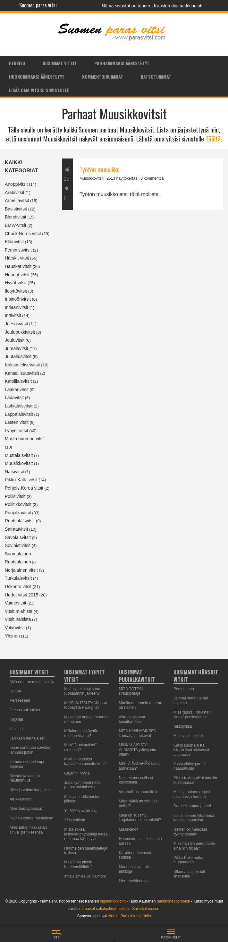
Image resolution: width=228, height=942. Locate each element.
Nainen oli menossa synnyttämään (190, 831)
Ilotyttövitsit (16, 291)
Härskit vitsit (17, 258)
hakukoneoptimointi (173, 901)
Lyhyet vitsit (16, 430)
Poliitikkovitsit (18, 504)
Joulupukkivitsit (20, 332)
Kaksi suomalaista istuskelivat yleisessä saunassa (191, 750)
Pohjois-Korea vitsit (24, 488)
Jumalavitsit (16, 348)
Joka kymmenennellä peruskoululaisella (82, 784)
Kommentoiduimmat (102, 76)
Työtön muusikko (100, 169)
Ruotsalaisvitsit (20, 520)
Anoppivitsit (16, 184)
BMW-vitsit (15, 225)
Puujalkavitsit (18, 512)
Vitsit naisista (18, 619)
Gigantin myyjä (76, 773)
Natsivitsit (14, 471)
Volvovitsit (15, 627)
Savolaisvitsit (18, 537)
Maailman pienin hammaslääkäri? (78, 864)
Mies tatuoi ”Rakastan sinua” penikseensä (28, 829)
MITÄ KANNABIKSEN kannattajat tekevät (137, 733)
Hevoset (17, 729)
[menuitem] (17, 63)
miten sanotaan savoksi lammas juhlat (30, 749)
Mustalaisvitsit (19, 455)
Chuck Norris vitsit (23, 233)
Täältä (213, 138)
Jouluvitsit (14, 340)
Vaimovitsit (15, 602)
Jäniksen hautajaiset (27, 738)
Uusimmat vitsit (60, 63)
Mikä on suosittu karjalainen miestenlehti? (85, 761)
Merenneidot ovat (134, 881)
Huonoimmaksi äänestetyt (36, 76)
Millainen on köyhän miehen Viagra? (81, 733)
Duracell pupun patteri (192, 806)
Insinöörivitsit (18, 299)
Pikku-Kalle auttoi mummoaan (188, 859)
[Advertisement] (142, 272)
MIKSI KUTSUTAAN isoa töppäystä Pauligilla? (85, 705)
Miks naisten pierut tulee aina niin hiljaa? (194, 845)
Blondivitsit (15, 216)
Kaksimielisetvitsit (22, 364)
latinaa (15, 691)
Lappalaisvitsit (19, 414)
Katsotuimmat (156, 76)
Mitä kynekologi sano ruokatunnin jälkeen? (82, 691)
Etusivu (17, 63)
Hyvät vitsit (16, 282)
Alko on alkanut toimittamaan (132, 719)
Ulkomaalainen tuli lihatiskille (189, 873)
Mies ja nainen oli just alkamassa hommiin (191, 794)
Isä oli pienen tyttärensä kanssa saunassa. (193, 817)
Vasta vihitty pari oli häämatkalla (190, 766)
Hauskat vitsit (18, 266)
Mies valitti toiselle (189, 735)
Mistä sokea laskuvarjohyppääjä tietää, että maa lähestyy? (86, 834)
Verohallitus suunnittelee (140, 792)
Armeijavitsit (17, 200)
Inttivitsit (13, 315)
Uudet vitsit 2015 (21, 594)
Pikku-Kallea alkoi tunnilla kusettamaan (195, 780)
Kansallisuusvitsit (22, 373)
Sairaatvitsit (16, 529)
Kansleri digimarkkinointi (178, 5)
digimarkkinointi (113, 901)
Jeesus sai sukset (25, 710)
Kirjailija (16, 719)
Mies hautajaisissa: (26, 808)
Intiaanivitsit (16, 307)
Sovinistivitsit (17, 545)
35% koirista (74, 820)
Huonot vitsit (17, 274)
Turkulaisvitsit (18, 578)
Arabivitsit (14, 192)
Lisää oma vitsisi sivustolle (39, 90)
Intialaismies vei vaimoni (85, 876)
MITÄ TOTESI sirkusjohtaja (131, 691)
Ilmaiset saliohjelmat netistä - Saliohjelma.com (121, 908)
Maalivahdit (129, 829)
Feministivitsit (18, 250)
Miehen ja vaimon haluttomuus (25, 778)
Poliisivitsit (15, 496)
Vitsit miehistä (18, 611)
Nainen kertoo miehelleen (31, 818)
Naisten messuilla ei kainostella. (136, 779)
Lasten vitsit (17, 422)
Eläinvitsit (14, 241)
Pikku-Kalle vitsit (21, 479)
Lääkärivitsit (17, 389)
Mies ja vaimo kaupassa (30, 790)
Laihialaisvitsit (18, 405)
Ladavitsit (14, 397)
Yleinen (12, 635)
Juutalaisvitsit (18, 356)
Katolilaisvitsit (18, 381)
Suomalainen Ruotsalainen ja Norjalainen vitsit (21, 562)
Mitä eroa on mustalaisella (32, 682)
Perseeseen (20, 700)
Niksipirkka (182, 726)
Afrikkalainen (21, 799)
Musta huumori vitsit (25, 438)
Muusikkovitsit (19, 463)
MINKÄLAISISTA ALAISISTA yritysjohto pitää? (137, 750)
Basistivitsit (16, 208)
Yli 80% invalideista (80, 811)
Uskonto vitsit (18, 586)
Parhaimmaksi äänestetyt (121, 63)
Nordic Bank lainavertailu (129, 916)
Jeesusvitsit (16, 323)
